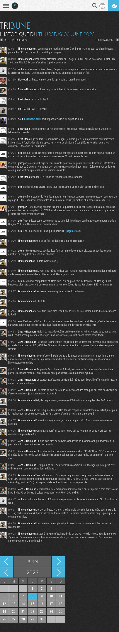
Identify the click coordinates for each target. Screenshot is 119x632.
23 (42, 611)
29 (32, 619)
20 (13, 611)
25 (60, 611)
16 (42, 603)
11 (60, 596)
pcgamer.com (73, 231)
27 (13, 619)
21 (23, 611)
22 (32, 611)
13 (13, 603)
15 (32, 603)
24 (51, 611)
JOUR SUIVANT (105, 40)
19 (4, 611)
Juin (32, 561)
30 (42, 619)
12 (4, 603)
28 (23, 619)
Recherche (95, 6)
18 (60, 603)
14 (23, 603)
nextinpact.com (32, 119)
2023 (32, 572)
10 (51, 596)
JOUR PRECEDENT (16, 40)
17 (51, 603)
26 (4, 619)
